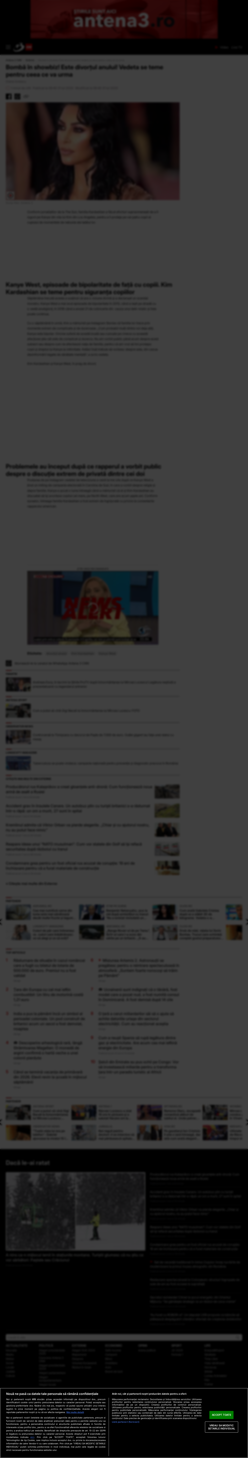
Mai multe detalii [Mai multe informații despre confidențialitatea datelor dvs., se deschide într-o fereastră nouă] (75, 1412)
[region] (124, 1423)
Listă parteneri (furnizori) (125, 1422)
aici (32, 1437)
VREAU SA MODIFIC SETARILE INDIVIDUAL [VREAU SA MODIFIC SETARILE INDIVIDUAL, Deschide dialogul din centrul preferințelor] (221, 1427)
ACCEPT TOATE (221, 1415)
